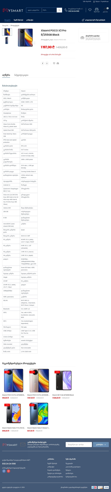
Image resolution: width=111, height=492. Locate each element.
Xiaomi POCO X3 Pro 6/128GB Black (14, 395)
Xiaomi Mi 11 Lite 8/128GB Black (63, 395)
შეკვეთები (69, 463)
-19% (6, 372)
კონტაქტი (29, 20)
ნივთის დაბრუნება (53, 470)
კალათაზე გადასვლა (73, 467)
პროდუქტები (14, 26)
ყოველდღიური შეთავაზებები (93, 20)
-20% (32, 372)
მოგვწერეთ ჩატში (74, 9)
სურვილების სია (71, 477)
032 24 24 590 (73, 11)
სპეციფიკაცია (21, 75)
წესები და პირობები (54, 473)
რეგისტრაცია (105, 1)
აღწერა (6, 75)
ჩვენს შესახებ (18, 20)
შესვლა (96, 1)
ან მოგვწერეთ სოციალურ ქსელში (13, 468)
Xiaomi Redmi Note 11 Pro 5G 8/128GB (15, 428)
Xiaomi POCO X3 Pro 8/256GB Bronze (40, 395)
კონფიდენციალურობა (55, 477)
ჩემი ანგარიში (87, 1)
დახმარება (69, 473)
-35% (7, 405)
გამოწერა (99, 445)
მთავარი (7, 20)
